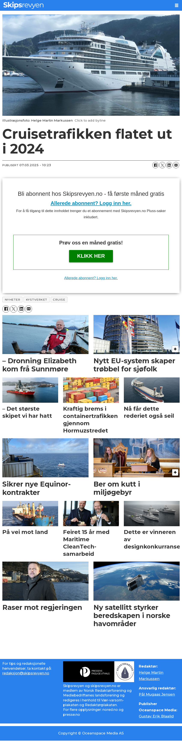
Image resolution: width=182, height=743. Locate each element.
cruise (59, 299)
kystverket (36, 299)
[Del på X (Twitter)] (162, 165)
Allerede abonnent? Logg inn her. (90, 203)
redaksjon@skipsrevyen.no (25, 673)
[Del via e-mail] (176, 165)
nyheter (12, 299)
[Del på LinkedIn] (169, 165)
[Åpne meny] (177, 5)
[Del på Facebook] (155, 165)
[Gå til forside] (23, 5)
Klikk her (91, 256)
